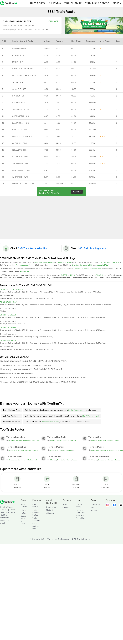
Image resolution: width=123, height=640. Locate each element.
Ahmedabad (67, 450)
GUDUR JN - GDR (19, 143)
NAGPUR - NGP (18, 103)
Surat (75, 450)
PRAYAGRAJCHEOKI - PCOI (24, 76)
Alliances (50, 513)
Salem (36, 460)
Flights (24, 510)
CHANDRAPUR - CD (20, 116)
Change (53, 21)
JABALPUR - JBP (19, 89)
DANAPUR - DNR (19, 48)
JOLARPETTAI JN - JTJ (21, 163)
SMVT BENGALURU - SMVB (23, 184)
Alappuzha (96, 269)
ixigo (65, 504)
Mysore (19, 440)
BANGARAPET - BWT (21, 170)
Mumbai (66, 440)
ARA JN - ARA (18, 55)
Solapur (68, 460)
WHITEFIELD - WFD (20, 177)
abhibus (66, 507)
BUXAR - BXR (17, 62)
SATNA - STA (17, 82)
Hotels (23, 513)
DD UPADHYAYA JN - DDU (23, 69)
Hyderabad (27, 440)
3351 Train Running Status (92, 248)
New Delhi (35, 440)
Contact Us (51, 507)
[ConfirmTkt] (7, 502)
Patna (52, 440)
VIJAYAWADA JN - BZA (22, 136)
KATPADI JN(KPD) (67, 275)
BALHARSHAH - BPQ (20, 123)
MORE (117, 3)
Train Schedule (72, 3)
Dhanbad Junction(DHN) (44, 262)
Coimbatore (22, 460)
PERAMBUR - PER (19, 150)
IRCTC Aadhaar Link (90, 416)
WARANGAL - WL (19, 130)
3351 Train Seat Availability (32, 248)
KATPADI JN (99, 275)
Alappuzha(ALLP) (65, 262)
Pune (117, 440)
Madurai (30, 460)
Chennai (12, 440)
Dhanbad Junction (82, 269)
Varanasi (58, 440)
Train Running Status (97, 3)
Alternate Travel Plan (50, 422)
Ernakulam (116, 460)
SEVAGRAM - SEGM (20, 109)
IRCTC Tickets (37, 3)
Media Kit (50, 510)
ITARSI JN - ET (18, 96)
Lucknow (73, 440)
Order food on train (76, 410)
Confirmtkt (95, 504)
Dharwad (119, 450)
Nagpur (74, 460)
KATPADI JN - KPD (20, 157)
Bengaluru (110, 440)
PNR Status (55, 3)
